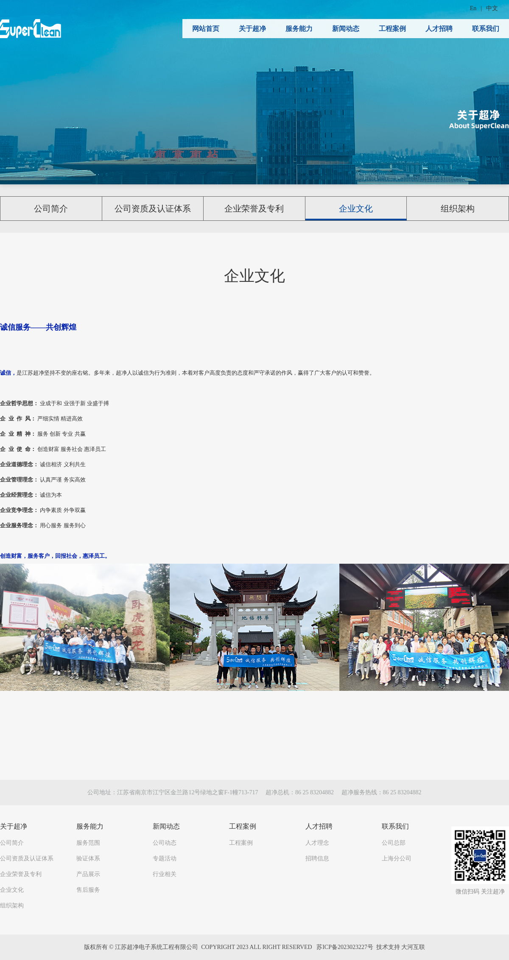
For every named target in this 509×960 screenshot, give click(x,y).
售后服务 (88, 890)
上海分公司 (396, 858)
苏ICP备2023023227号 (344, 947)
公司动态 (164, 843)
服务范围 (88, 843)
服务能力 (299, 28)
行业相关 (164, 874)
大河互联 (413, 947)
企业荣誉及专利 (254, 208)
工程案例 (392, 28)
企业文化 (356, 208)
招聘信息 (317, 858)
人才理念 (317, 843)
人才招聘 (439, 28)
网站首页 (205, 28)
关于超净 (252, 28)
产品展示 (88, 874)
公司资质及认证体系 (153, 208)
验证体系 (88, 858)
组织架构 (458, 208)
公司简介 (51, 208)
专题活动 (164, 858)
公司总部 (394, 843)
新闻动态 (345, 28)
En (473, 8)
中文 (492, 8)
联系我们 (485, 28)
